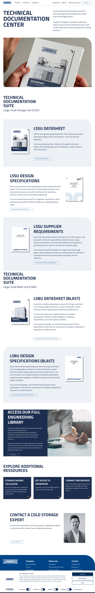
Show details (77, 590)
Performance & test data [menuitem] (56, 567)
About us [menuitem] (64, 3)
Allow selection (83, 579)
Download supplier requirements (45, 263)
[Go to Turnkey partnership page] (78, 488)
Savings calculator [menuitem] (54, 570)
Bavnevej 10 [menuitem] (75, 567)
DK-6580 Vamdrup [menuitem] (77, 570)
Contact (86, 3)
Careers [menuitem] (28, 567)
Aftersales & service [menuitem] (75, 3)
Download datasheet (41, 159)
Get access (13, 455)
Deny (82, 583)
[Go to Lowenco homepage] (7, 2)
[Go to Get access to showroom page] (47, 488)
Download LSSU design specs (20, 209)
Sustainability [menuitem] (30, 570)
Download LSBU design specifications (46, 339)
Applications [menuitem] (56, 3)
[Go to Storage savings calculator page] (17, 488)
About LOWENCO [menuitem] (31, 564)
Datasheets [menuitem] (52, 564)
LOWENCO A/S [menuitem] (76, 564)
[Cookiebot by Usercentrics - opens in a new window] (9, 590)
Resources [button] (26, 3)
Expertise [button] (35, 3)
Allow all (82, 574)
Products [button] (17, 3)
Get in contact (16, 542)
